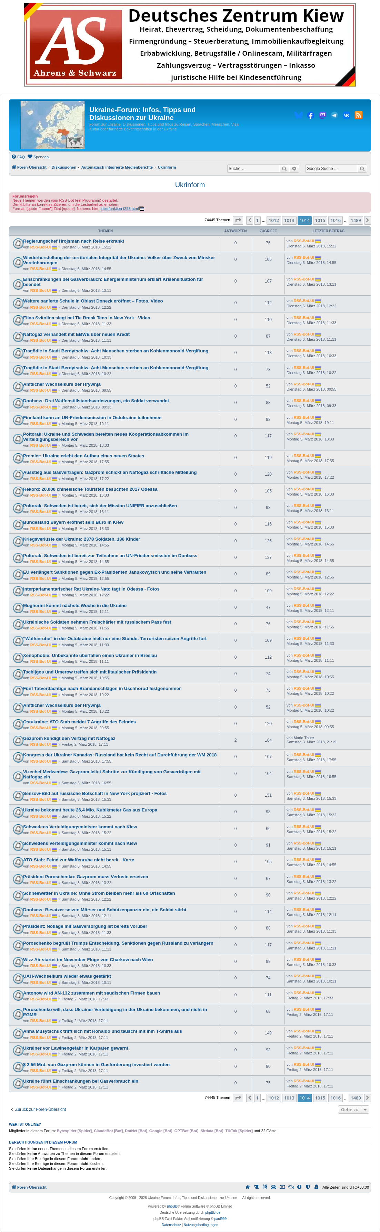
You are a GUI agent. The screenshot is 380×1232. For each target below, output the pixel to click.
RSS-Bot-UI (40, 247)
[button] (238, 220)
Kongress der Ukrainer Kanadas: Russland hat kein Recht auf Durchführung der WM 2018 (120, 754)
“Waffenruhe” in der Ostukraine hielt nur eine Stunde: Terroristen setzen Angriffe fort (115, 638)
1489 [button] (356, 220)
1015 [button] (320, 220)
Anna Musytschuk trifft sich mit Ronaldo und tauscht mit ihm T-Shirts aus (102, 1031)
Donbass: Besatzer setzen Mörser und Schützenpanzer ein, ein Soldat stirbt (104, 909)
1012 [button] (274, 220)
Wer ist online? (25, 1124)
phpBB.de (212, 1212)
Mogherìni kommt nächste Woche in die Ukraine (75, 605)
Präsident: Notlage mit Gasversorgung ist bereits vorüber (85, 926)
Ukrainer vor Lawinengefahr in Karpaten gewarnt (75, 1048)
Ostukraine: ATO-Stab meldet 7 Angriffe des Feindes (79, 721)
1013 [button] (289, 220)
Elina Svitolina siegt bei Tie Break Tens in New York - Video (86, 317)
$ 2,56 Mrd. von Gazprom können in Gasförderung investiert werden (96, 1064)
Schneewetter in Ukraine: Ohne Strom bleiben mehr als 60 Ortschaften (99, 893)
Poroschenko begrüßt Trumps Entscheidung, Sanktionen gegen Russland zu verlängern (118, 943)
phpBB (172, 1206)
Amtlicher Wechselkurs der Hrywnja (62, 384)
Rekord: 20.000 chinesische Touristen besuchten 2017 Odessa (90, 489)
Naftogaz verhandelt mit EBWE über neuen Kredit (76, 334)
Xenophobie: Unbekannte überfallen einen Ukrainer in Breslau (90, 655)
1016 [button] (335, 220)
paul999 (220, 1219)
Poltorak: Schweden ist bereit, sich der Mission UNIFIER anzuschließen (100, 505)
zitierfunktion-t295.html (120, 208)
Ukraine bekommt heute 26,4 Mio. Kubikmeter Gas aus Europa (90, 810)
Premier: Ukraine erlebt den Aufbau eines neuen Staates (83, 455)
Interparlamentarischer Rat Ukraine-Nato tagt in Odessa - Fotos (91, 589)
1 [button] (257, 220)
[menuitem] (18, 157)
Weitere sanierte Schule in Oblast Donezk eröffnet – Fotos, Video (93, 301)
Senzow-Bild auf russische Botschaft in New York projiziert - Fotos (95, 793)
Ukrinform (190, 185)
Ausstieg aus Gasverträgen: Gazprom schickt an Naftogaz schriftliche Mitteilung (110, 472)
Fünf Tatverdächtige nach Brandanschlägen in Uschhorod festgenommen (102, 688)
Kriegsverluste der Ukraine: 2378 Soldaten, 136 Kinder (81, 539)
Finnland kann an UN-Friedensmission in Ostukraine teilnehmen (92, 417)
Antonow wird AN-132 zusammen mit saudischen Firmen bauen (91, 993)
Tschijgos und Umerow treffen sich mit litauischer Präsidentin (90, 672)
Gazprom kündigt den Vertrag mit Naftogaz (69, 738)
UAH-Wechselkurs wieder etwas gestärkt (67, 976)
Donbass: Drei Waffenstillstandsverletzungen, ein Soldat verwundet (96, 400)
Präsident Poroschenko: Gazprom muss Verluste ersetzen (85, 876)
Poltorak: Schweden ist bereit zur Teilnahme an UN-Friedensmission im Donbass (110, 555)
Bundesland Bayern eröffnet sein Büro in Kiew (73, 522)
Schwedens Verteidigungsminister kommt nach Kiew (80, 826)
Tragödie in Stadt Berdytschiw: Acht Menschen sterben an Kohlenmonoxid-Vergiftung (115, 350)
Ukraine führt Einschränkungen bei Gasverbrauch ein (80, 1081)
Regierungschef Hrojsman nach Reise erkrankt (73, 241)
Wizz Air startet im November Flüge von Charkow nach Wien (88, 959)
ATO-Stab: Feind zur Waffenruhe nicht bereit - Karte (78, 859)
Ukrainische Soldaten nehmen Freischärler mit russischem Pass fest (97, 622)
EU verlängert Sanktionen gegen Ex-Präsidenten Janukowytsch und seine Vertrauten (114, 572)
